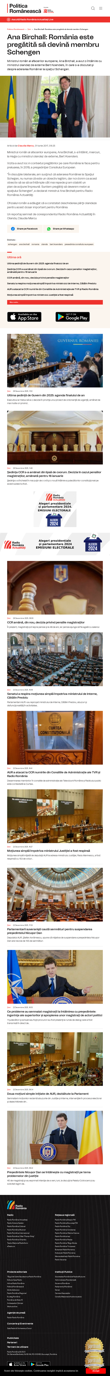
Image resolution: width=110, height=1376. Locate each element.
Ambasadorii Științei (15, 1303)
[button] (79, 1371)
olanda (44, 244)
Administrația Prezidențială (65, 1280)
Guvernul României (62, 1283)
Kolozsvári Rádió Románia (65, 1253)
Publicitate (13, 1338)
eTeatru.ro (11, 1246)
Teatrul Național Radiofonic (17, 1243)
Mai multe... (14, 302)
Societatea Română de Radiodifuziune (70, 1277)
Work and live (12, 1306)
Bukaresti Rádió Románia (65, 1250)
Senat (57, 1290)
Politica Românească (15, 29)
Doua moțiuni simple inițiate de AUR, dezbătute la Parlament (55, 1066)
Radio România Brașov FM (65, 1220)
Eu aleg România (13, 1297)
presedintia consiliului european (79, 244)
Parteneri (12, 1342)
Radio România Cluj (62, 1226)
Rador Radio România (15, 1317)
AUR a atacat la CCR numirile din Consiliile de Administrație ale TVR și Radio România (55, 289)
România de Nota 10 (15, 1300)
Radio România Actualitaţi (17, 1220)
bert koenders (56, 244)
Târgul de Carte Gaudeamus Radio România (24, 1277)
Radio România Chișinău (16, 1240)
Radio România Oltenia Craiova (67, 1233)
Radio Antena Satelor (15, 1223)
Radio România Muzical (16, 1230)
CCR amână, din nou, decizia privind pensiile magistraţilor (55, 278)
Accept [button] (95, 1371)
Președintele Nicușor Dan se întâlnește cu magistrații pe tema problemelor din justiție (55, 1146)
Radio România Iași (62, 1236)
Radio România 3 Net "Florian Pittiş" (21, 1236)
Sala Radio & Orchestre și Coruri (19, 1328)
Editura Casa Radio (14, 1280)
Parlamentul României (63, 1287)
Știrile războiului (13, 1290)
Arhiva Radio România (15, 1283)
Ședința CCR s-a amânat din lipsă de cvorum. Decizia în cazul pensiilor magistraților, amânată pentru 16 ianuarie (55, 270)
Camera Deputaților (62, 1293)
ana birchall (24, 244)
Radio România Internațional (18, 1233)
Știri (29, 29)
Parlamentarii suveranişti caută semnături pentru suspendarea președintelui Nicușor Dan (55, 903)
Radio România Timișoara (65, 1246)
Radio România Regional (16, 1293)
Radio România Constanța (65, 1230)
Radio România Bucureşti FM (66, 1223)
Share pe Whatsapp (63, 229)
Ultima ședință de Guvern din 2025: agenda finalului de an (55, 263)
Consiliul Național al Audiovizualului (68, 1297)
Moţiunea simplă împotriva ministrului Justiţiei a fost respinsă (55, 295)
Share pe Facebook (27, 229)
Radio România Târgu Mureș (66, 1243)
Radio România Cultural (16, 1226)
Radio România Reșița (63, 1240)
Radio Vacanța (60, 1260)
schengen (12, 244)
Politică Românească (15, 1287)
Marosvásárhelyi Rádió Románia (67, 1256)
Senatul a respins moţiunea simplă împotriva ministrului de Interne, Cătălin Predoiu (55, 283)
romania (35, 244)
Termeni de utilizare (17, 1347)
